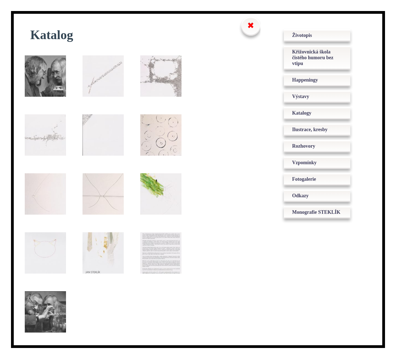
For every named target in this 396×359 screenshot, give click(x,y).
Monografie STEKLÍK (316, 212)
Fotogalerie (304, 179)
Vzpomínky (304, 162)
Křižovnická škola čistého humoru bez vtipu (312, 57)
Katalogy (301, 113)
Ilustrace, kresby (310, 129)
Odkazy (300, 195)
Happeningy (305, 80)
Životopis (302, 35)
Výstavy (300, 96)
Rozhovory (303, 146)
